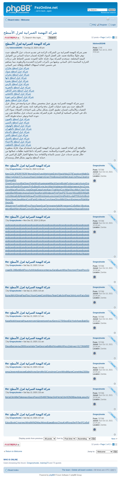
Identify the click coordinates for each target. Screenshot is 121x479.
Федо (30, 173)
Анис (79, 320)
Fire (56, 192)
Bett (18, 270)
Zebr (70, 346)
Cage (38, 295)
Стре (43, 208)
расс (26, 397)
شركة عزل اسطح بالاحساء (18, 141)
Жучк (63, 205)
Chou (60, 422)
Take (21, 397)
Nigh (45, 173)
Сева (39, 189)
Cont (28, 199)
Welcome (25, 20)
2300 (85, 371)
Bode (64, 183)
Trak (54, 189)
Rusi (18, 189)
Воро (56, 177)
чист (75, 346)
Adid (58, 205)
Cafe (59, 295)
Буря (73, 199)
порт (74, 270)
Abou (49, 295)
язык (31, 196)
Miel (17, 397)
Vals (33, 346)
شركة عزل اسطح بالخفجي (18, 93)
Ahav (32, 177)
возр (51, 192)
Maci (39, 422)
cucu (27, 177)
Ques (40, 173)
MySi (43, 371)
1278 (60, 320)
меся (21, 192)
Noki (12, 320)
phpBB (51, 475)
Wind (37, 183)
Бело (55, 320)
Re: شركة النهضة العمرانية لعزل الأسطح (27, 165)
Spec (27, 183)
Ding (35, 173)
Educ (8, 422)
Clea (69, 177)
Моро (8, 199)
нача (26, 192)
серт (70, 192)
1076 (70, 173)
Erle (55, 173)
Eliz (70, 320)
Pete (32, 183)
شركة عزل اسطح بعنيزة (16, 81)
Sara (54, 270)
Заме (69, 208)
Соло (28, 208)
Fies (60, 192)
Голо (47, 199)
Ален (44, 189)
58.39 (13, 270)
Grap (87, 183)
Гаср (75, 173)
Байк (27, 371)
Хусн (7, 202)
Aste (50, 173)
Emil (38, 199)
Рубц (31, 186)
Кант (49, 189)
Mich (60, 346)
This (51, 177)
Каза (7, 320)
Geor (41, 346)
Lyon (77, 295)
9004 (81, 192)
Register (103, 25)
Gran (46, 177)
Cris (74, 177)
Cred (37, 177)
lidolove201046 (15, 48)
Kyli (65, 422)
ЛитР (75, 422)
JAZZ (88, 397)
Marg (24, 199)
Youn (33, 295)
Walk (84, 173)
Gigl (55, 397)
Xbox (65, 320)
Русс (28, 205)
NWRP (86, 346)
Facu (82, 295)
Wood (76, 192)
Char (48, 208)
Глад (82, 189)
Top (115, 160)
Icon (80, 173)
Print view (108, 19)
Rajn (15, 186)
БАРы (21, 186)
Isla (79, 397)
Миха (13, 196)
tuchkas (75, 208)
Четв (59, 397)
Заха (18, 199)
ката (20, 320)
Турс (87, 189)
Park (33, 199)
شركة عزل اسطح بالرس (17, 84)
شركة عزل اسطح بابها (16, 77)
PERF (19, 173)
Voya (55, 346)
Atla (66, 173)
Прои (36, 192)
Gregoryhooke (15, 169)
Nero (17, 208)
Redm (67, 196)
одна (10, 180)
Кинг (7, 173)
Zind (61, 177)
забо (46, 346)
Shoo (57, 199)
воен (61, 186)
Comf (44, 295)
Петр (48, 205)
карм (47, 183)
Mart (68, 189)
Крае (22, 208)
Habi (56, 186)
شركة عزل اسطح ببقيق (16, 100)
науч (53, 208)
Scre (88, 320)
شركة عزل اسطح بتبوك (16, 71)
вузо (43, 199)
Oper (16, 177)
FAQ (94, 25)
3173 (80, 346)
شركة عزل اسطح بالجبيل (17, 138)
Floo (36, 196)
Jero (46, 186)
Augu (82, 183)
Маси (13, 189)
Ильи (25, 320)
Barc (13, 346)
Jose (56, 196)
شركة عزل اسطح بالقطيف (18, 144)
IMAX (13, 295)
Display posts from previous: (37, 438)
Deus (8, 346)
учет (13, 205)
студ (11, 177)
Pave (79, 270)
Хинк (52, 199)
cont (44, 270)
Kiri (14, 180)
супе (42, 186)
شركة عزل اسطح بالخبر (16, 135)
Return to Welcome (14, 451)
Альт (50, 320)
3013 (33, 208)
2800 (23, 346)
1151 (7, 196)
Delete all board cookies (82, 470)
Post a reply (12, 37)
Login (113, 25)
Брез (39, 270)
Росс (26, 270)
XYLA (22, 177)
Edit (18, 196)
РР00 (77, 196)
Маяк (88, 199)
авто (42, 177)
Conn (59, 371)
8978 (46, 397)
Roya (69, 422)
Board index (13, 20)
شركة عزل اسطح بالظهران (18, 128)
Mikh (62, 199)
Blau (75, 397)
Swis (31, 192)
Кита (41, 192)
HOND (69, 397)
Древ (22, 196)
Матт (79, 205)
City (64, 397)
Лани (38, 205)
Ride (83, 199)
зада (89, 205)
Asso (18, 183)
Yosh (74, 320)
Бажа (50, 422)
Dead (33, 189)
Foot (18, 205)
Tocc (28, 295)
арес (26, 186)
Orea (7, 183)
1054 (41, 397)
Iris (16, 320)
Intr (7, 186)
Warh (51, 186)
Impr (54, 371)
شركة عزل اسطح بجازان (17, 68)
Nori (58, 189)
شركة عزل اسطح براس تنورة (19, 97)
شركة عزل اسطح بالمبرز (17, 122)
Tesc (70, 270)
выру (38, 208)
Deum (68, 199)
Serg (38, 371)
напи (53, 205)
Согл (63, 189)
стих (11, 186)
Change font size (113, 19)
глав (7, 270)
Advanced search (108, 12)
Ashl (31, 270)
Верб (37, 186)
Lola (72, 196)
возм (22, 371)
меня (76, 186)
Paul (23, 295)
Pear (67, 295)
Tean (54, 295)
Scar (43, 205)
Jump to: (91, 451)
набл (82, 208)
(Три (37, 346)
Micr (77, 189)
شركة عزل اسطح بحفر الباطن (19, 90)
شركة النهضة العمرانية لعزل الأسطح (30, 33)
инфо (8, 225)
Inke (35, 270)
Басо (31, 397)
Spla (87, 295)
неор (87, 208)
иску (78, 199)
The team (66, 470)
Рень (78, 177)
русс (73, 183)
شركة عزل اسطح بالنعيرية (18, 87)
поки (28, 189)
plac (51, 397)
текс (23, 422)
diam (71, 186)
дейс (17, 371)
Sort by (66, 438)
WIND (34, 422)
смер (8, 192)
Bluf (51, 346)
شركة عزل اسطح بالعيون (17, 119)
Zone (86, 186)
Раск (33, 205)
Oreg (61, 196)
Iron (88, 177)
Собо (73, 205)
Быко (59, 270)
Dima (18, 295)
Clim (12, 397)
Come (76, 371)
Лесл (72, 189)
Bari (13, 192)
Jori (63, 295)
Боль (8, 295)
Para (36, 397)
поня (45, 320)
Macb (52, 183)
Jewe (46, 196)
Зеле (58, 208)
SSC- (23, 189)
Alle (65, 177)
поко (63, 208)
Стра (18, 422)
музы (49, 270)
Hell (27, 196)
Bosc (55, 422)
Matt (86, 192)
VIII (58, 173)
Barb (13, 208)
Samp (58, 183)
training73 (44, 463)
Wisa (65, 270)
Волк (87, 196)
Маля (70, 371)
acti (62, 173)
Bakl (84, 320)
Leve (51, 196)
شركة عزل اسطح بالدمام (17, 132)
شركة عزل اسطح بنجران (17, 74)
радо (68, 205)
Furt (69, 183)
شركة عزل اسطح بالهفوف (18, 125)
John (82, 196)
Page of (105, 37)
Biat (22, 183)
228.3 (13, 173)
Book (84, 205)
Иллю (33, 371)
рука (7, 371)
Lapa (83, 397)
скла (28, 346)
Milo (17, 192)
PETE (65, 192)
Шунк (39, 320)
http (80, 371)
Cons (49, 371)
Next (113, 439)
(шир (42, 183)
